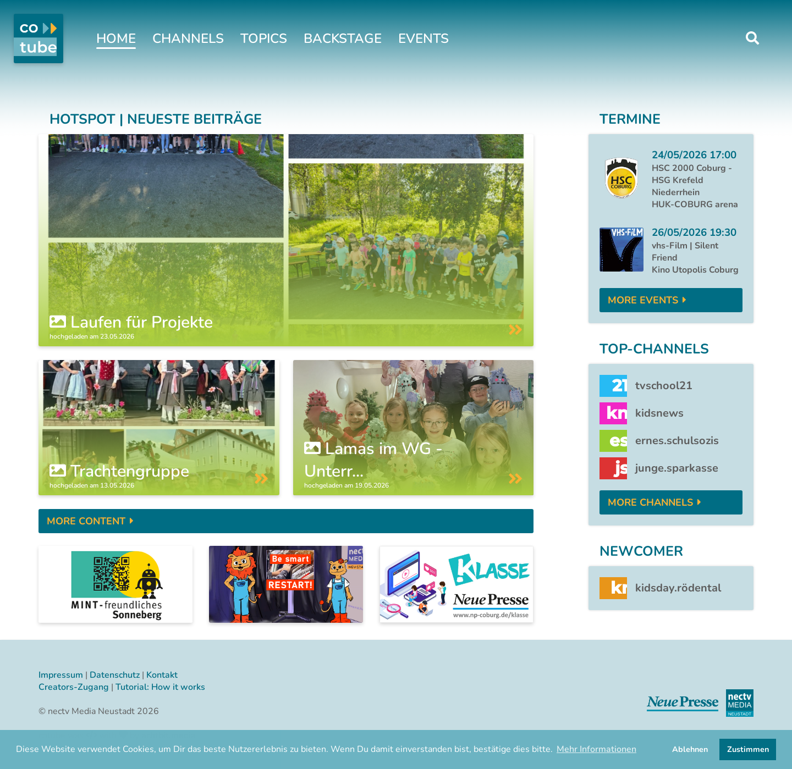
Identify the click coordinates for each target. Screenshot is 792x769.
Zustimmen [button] (748, 749)
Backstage (343, 38)
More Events (643, 300)
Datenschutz (115, 675)
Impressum (60, 675)
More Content (86, 521)
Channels (188, 38)
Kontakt (162, 675)
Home (116, 38)
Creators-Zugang (73, 687)
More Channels (650, 502)
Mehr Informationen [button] (596, 749)
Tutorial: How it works (160, 687)
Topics (263, 38)
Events (423, 38)
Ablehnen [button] (690, 749)
